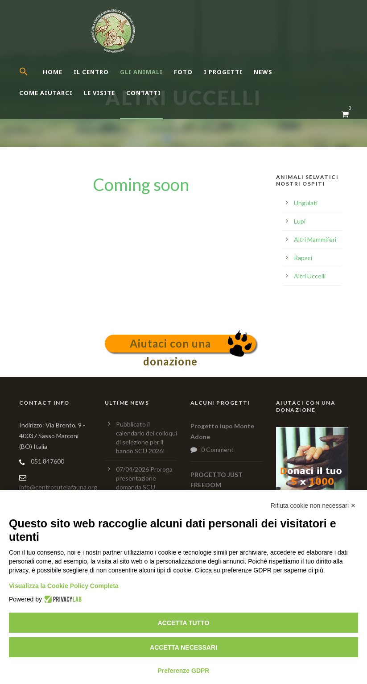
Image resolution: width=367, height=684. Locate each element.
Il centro (91, 72)
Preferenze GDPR (184, 670)
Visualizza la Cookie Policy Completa (64, 585)
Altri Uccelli (310, 276)
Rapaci (303, 257)
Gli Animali (141, 72)
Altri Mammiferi (315, 239)
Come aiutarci (46, 93)
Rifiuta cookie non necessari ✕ (313, 505)
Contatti (143, 93)
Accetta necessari (183, 647)
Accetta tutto (184, 622)
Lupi (299, 221)
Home (52, 72)
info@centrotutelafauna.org (58, 487)
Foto (183, 72)
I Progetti (223, 72)
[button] (31, 79)
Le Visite (99, 93)
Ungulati (306, 203)
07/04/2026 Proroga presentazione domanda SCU (144, 478)
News (263, 72)
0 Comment (217, 449)
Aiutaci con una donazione (170, 344)
